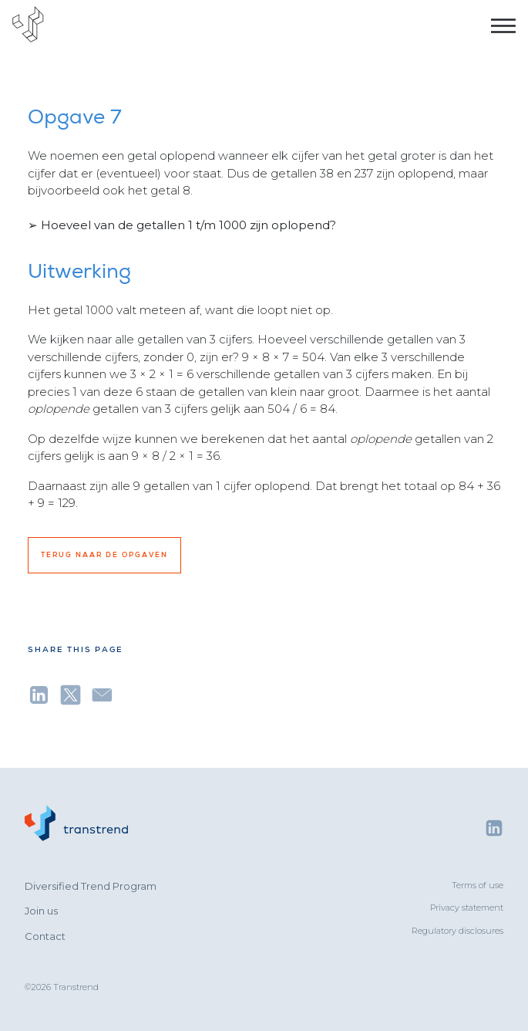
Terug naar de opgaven (104, 554)
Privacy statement (466, 907)
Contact (45, 936)
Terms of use (477, 885)
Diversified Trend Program (90, 886)
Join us (41, 910)
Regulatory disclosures (457, 930)
